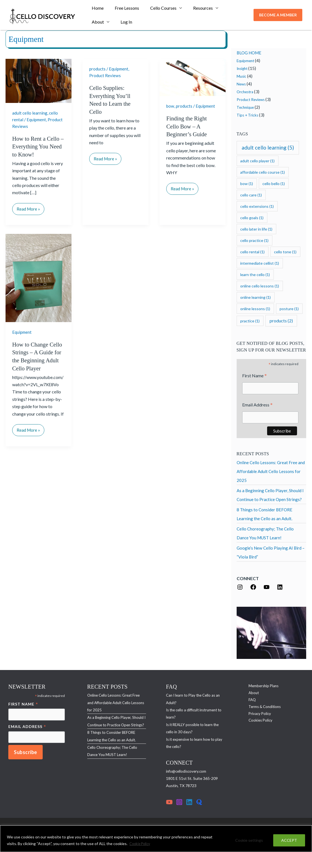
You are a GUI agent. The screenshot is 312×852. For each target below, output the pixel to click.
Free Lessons (123, 9)
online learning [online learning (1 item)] (255, 297)
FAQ (249, 701)
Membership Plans (261, 686)
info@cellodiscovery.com (187, 772)
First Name (254, 376)
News (242, 84)
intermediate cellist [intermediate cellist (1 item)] (259, 263)
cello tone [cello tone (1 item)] (285, 251)
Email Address (257, 406)
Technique (246, 107)
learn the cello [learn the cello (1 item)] (255, 274)
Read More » (28, 207)
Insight (243, 68)
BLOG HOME (250, 52)
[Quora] (199, 803)
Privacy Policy (256, 716)
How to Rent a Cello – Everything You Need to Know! (37, 146)
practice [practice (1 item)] (250, 320)
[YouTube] (169, 803)
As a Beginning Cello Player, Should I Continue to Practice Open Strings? (113, 725)
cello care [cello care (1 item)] (251, 195)
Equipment (37, 119)
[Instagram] (179, 803)
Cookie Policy (141, 843)
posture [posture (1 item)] (289, 308)
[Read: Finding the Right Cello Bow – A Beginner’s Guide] (193, 76)
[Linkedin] (189, 803)
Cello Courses (158, 9)
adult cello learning (30, 112)
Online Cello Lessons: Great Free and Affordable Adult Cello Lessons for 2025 (271, 472)
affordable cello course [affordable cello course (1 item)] (262, 172)
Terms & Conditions (262, 708)
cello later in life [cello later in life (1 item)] (256, 229)
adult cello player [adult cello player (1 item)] (257, 160)
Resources (195, 9)
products (97, 68)
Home (97, 9)
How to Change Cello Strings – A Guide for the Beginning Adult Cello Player (33, 360)
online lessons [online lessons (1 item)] (255, 308)
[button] (278, 17)
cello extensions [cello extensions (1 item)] (257, 206)
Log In (96, 26)
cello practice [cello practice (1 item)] (254, 240)
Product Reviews (105, 75)
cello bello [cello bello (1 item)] (273, 183)
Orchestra (246, 91)
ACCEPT (289, 840)
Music (242, 76)
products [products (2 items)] (281, 320)
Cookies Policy (257, 723)
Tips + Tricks (248, 115)
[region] (156, 839)
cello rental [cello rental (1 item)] (252, 251)
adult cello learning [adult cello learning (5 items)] (268, 147)
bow (170, 105)
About (225, 9)
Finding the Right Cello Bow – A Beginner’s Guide (187, 126)
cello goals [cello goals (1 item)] (252, 217)
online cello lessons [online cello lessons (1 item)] (259, 286)
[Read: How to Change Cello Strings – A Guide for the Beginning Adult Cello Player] (38, 277)
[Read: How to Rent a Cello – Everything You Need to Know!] (38, 80)
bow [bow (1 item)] (246, 183)
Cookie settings (249, 840)
